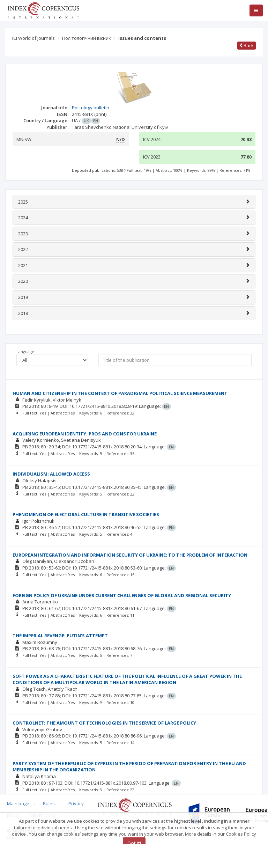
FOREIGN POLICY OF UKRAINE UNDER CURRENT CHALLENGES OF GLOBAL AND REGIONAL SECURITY (122, 595)
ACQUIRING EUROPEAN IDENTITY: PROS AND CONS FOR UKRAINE (85, 434)
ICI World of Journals (33, 38)
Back (246, 45)
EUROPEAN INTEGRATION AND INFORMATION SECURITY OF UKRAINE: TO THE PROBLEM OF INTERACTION (130, 555)
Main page (18, 803)
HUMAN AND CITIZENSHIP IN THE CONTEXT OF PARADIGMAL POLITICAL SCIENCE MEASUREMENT (120, 393)
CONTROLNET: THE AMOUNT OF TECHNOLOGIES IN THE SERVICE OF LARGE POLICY (104, 723)
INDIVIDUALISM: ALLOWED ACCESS (51, 474)
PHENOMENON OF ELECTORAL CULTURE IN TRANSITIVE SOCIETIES (86, 514)
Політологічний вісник (86, 38)
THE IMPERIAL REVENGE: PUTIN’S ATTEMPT (60, 635)
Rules (49, 803)
